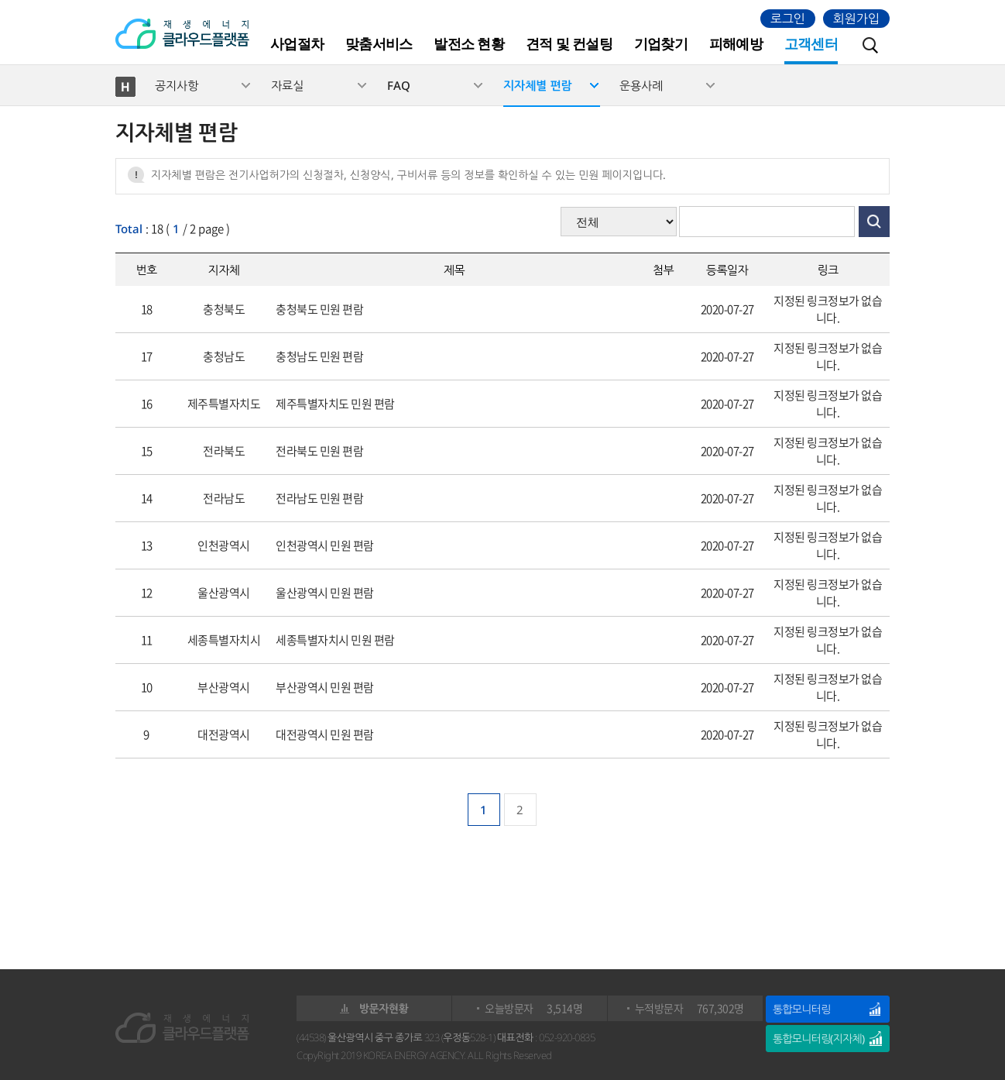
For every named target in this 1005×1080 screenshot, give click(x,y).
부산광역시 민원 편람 (325, 687)
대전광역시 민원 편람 (325, 734)
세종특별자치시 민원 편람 (335, 639)
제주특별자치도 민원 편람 (335, 403)
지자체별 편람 (537, 85)
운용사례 (641, 85)
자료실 (287, 85)
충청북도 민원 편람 (319, 309)
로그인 (787, 18)
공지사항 (176, 85)
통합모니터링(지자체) (818, 1038)
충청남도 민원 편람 (319, 356)
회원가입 (856, 18)
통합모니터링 (801, 1009)
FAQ (398, 85)
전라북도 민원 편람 (319, 450)
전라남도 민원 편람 (319, 498)
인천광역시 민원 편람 (325, 545)
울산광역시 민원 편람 (325, 592)
